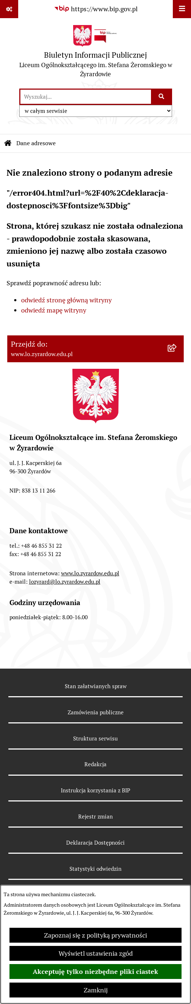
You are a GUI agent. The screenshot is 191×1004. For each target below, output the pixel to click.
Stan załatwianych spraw (96, 686)
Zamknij (96, 990)
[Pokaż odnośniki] (9, 9)
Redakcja (95, 764)
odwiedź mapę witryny (53, 310)
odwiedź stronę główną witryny (66, 300)
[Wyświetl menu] (182, 9)
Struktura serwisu (95, 738)
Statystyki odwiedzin (95, 868)
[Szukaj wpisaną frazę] (162, 97)
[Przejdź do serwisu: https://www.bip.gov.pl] (96, 9)
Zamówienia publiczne (96, 712)
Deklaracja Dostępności (95, 842)
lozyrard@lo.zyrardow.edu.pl (64, 581)
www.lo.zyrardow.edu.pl (90, 573)
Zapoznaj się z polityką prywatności (95, 935)
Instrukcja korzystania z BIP (95, 790)
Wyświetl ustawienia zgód (96, 953)
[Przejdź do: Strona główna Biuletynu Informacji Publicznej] (8, 143)
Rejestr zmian (95, 816)
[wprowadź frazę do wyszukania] (85, 97)
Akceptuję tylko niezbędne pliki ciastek (95, 971)
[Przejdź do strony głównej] (95, 53)
